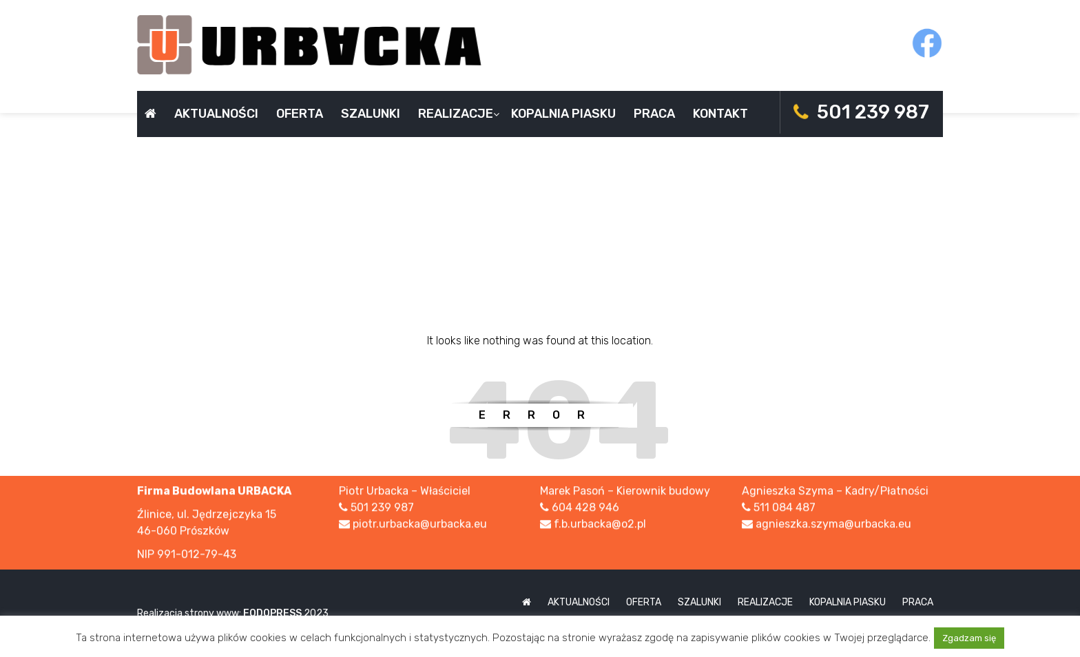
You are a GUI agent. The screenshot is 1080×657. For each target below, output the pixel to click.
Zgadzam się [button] (969, 638)
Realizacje (455, 113)
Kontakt (720, 113)
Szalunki (370, 113)
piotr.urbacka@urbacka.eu (420, 525)
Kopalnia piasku (563, 113)
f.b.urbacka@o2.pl (600, 525)
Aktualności (216, 113)
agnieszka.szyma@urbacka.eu (833, 525)
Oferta (299, 113)
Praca (654, 113)
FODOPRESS (272, 613)
